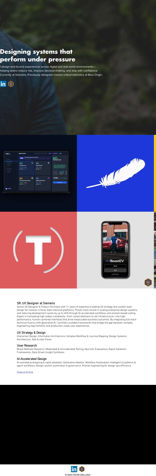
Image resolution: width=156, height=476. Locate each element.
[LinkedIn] (3, 84)
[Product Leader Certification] (11, 84)
